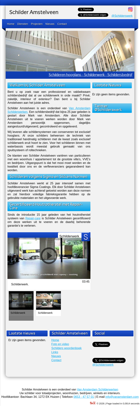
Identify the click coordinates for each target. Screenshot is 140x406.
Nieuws (49, 23)
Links (54, 352)
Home (10, 23)
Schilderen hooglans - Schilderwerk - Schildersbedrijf (90, 75)
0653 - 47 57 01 (83, 396)
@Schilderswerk (122, 15)
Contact (62, 23)
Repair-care (33, 218)
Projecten (36, 23)
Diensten (22, 23)
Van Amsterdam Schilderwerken (97, 389)
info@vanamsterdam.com (122, 396)
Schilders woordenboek (66, 348)
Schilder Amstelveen (33, 12)
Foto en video (60, 344)
